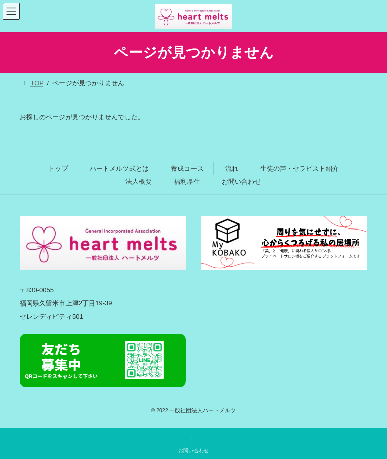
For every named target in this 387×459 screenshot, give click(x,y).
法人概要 (138, 181)
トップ (58, 168)
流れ (231, 168)
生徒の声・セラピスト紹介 (299, 168)
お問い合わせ (241, 181)
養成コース (187, 168)
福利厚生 (187, 181)
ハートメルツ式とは (119, 168)
